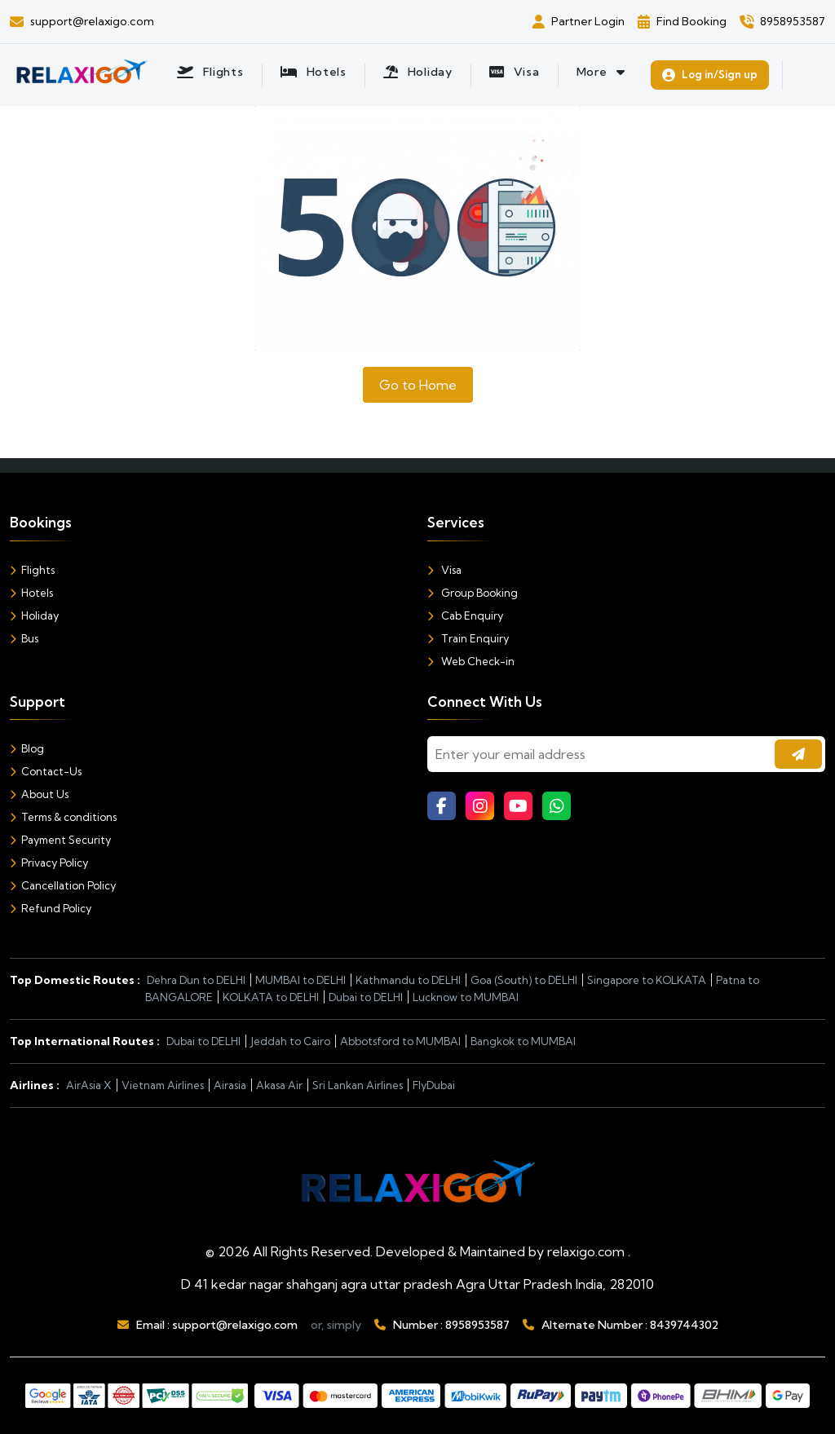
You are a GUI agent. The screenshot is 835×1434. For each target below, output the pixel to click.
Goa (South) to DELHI (524, 979)
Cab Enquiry (465, 615)
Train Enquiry (468, 638)
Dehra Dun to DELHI (196, 979)
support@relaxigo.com (235, 1324)
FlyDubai (434, 1085)
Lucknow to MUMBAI (466, 997)
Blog (27, 748)
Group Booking (472, 592)
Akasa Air (279, 1085)
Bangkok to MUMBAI (523, 1041)
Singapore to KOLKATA (646, 979)
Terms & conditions (63, 816)
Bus (24, 638)
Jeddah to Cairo (290, 1041)
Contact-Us (46, 771)
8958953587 (477, 1324)
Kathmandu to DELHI (408, 979)
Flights (32, 569)
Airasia (230, 1085)
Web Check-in (471, 661)
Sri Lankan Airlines (357, 1085)
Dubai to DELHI (366, 997)
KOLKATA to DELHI (271, 997)
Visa (444, 569)
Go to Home (418, 385)
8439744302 (684, 1324)
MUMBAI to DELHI (300, 979)
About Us (39, 794)
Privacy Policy (49, 862)
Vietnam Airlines (162, 1085)
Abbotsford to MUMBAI (400, 1041)
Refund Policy (50, 908)
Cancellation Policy (63, 885)
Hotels (31, 592)
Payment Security (60, 839)
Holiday (34, 615)
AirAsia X (89, 1085)
